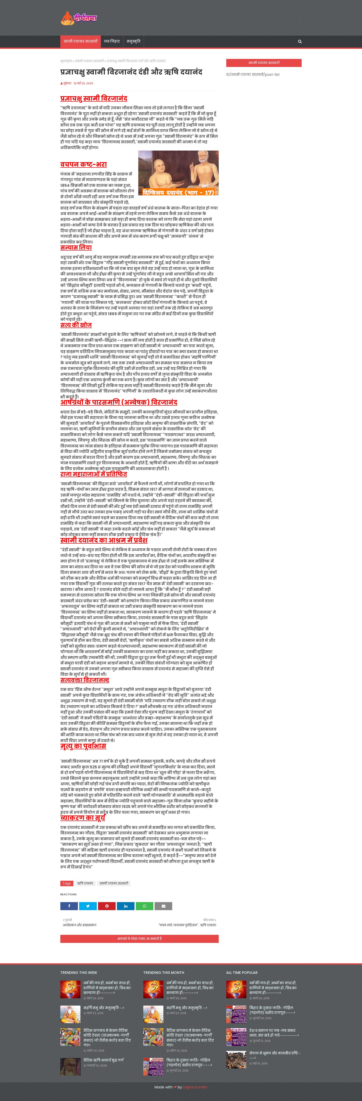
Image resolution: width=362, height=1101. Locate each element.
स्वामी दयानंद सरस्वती (89, 61)
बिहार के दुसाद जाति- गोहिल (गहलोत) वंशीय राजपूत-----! (189, 1063)
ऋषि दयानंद (85, 883)
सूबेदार (67, 83)
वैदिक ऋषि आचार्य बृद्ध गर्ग (103, 1060)
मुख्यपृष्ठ (66, 61)
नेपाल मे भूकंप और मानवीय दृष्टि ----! (274, 1056)
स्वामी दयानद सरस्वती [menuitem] (81, 41)
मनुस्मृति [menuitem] (134, 41)
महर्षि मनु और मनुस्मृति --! (103, 1008)
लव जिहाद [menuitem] (112, 41)
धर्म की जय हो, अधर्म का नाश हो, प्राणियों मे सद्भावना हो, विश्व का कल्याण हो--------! (107, 988)
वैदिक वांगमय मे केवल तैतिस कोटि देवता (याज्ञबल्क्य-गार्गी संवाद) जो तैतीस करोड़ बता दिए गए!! (107, 1038)
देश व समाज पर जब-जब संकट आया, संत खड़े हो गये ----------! (274, 1033)
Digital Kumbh (195, 1087)
